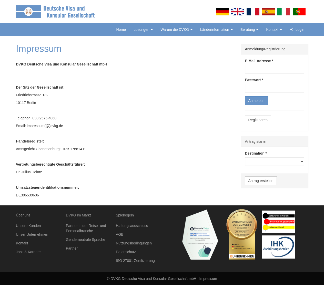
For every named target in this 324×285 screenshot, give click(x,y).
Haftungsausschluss (132, 226)
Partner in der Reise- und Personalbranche (86, 228)
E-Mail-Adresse (258, 61)
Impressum (208, 279)
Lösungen (143, 29)
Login (297, 29)
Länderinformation (216, 29)
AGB (120, 234)
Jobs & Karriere (28, 252)
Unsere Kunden (28, 226)
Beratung (249, 29)
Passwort (253, 80)
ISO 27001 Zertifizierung (135, 261)
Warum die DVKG (176, 29)
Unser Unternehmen (32, 234)
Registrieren (258, 120)
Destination (255, 153)
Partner (72, 248)
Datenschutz (126, 252)
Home (121, 29)
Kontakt (274, 29)
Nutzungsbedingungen (134, 243)
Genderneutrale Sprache (85, 240)
